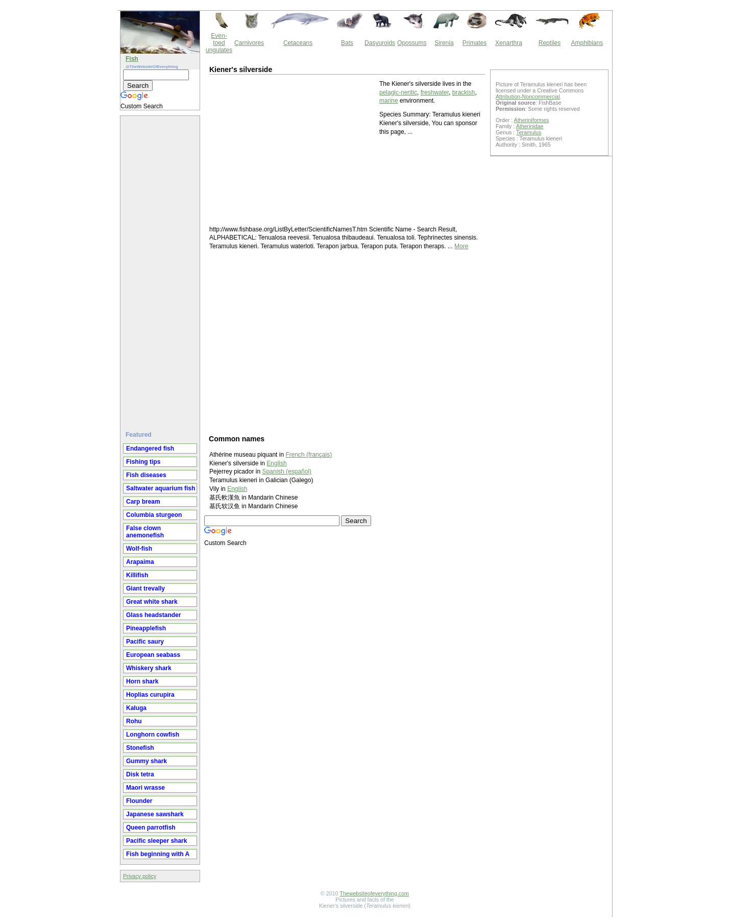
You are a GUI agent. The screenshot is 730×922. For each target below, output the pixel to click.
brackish (463, 92)
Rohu (134, 721)
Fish (132, 58)
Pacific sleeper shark (156, 840)
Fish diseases (146, 475)
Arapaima (140, 561)
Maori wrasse (145, 787)
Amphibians (587, 42)
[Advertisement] (161, 269)
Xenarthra (508, 42)
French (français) (308, 454)
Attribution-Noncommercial (528, 96)
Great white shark (152, 601)
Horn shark (142, 681)
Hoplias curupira (150, 694)
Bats (347, 42)
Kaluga (136, 708)
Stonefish (140, 747)
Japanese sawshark (155, 814)
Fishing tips (143, 461)
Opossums (411, 42)
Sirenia (443, 42)
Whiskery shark (149, 668)
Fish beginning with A (157, 854)
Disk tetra (140, 774)
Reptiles (550, 42)
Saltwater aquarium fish (160, 488)
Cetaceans (297, 42)
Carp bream (143, 501)
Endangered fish (150, 448)
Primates (474, 42)
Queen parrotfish (151, 827)
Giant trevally (145, 588)
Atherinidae (530, 126)
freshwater (435, 92)
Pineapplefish (146, 628)
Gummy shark (146, 761)
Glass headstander (153, 615)
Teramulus (528, 132)
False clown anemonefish (145, 532)
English (276, 463)
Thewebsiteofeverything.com (374, 893)
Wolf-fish (139, 548)
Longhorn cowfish (152, 734)
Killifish (137, 575)
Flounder (139, 801)
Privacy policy (139, 876)
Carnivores (249, 42)
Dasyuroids (379, 42)
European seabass (153, 654)
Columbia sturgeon (154, 514)
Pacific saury (145, 641)
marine (388, 100)
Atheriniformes (531, 120)
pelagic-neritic (398, 92)
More (461, 246)
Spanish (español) (286, 471)
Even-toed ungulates (219, 43)
